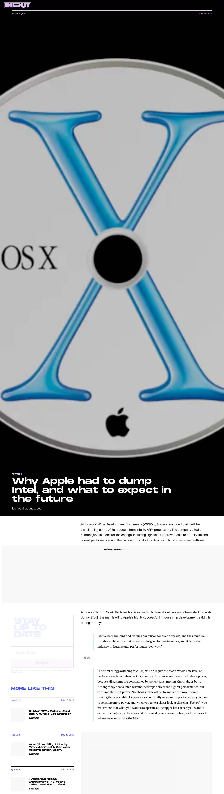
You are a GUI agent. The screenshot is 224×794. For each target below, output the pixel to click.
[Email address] (42, 656)
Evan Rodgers (18, 13)
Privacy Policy (17, 675)
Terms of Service (61, 674)
